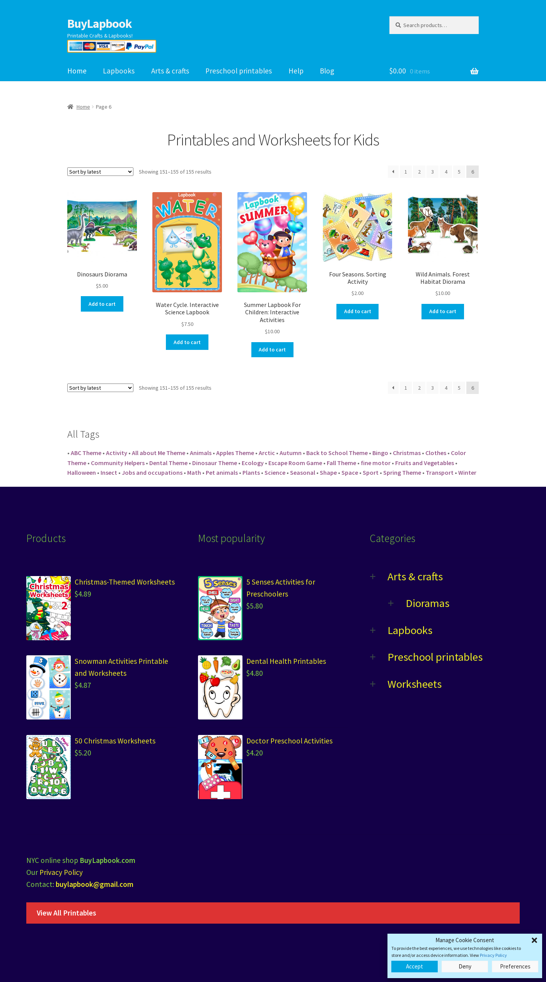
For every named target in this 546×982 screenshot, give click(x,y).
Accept (414, 966)
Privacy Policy (493, 955)
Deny (465, 966)
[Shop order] (100, 171)
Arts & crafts (170, 70)
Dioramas (427, 603)
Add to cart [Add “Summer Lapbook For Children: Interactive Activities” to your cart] (272, 349)
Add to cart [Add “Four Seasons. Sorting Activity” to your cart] (357, 311)
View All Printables (66, 912)
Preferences (515, 966)
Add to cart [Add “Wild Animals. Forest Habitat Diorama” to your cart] (442, 311)
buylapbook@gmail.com (94, 884)
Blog (327, 70)
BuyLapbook (99, 23)
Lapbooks (119, 70)
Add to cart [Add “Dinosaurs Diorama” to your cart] (102, 303)
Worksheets (414, 684)
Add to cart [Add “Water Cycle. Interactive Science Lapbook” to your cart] (187, 342)
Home (77, 70)
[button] (534, 940)
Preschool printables (238, 70)
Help (296, 70)
